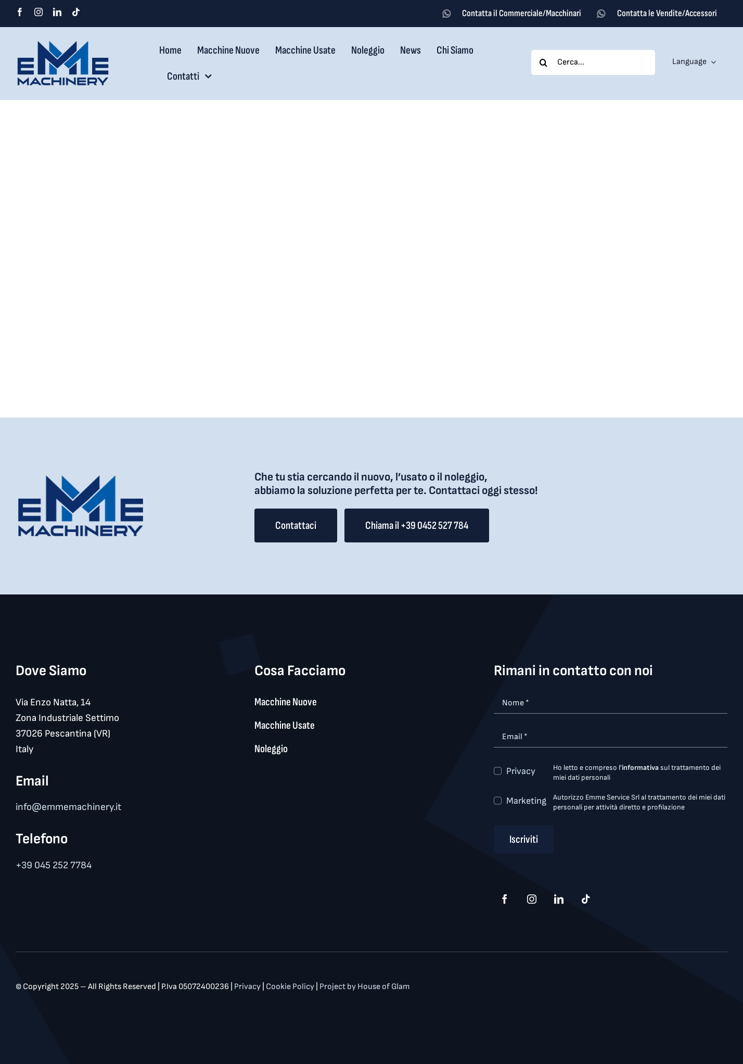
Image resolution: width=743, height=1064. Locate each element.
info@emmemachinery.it (68, 807)
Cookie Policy (291, 987)
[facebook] (20, 12)
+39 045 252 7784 (54, 865)
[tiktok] (76, 12)
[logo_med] (63, 44)
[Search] (544, 62)
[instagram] (38, 12)
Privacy (520, 771)
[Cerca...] (593, 62)
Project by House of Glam (364, 987)
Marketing (526, 800)
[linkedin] (57, 12)
